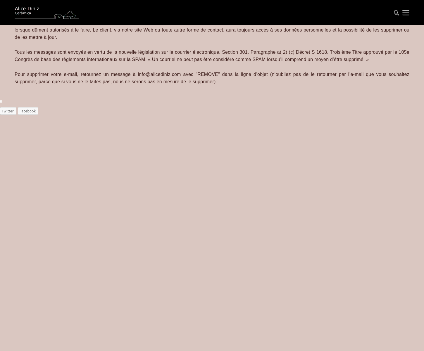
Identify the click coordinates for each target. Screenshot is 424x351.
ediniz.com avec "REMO (185, 74)
